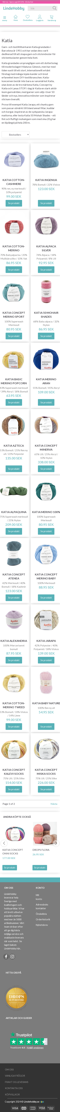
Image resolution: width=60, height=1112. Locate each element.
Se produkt (9, 867)
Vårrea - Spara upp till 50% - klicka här (17, 2)
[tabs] (51, 18)
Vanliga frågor (15, 1075)
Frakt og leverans (16, 1082)
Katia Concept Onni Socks (12, 851)
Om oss (9, 1069)
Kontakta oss (14, 1088)
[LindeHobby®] (14, 7)
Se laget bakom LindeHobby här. (13, 945)
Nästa (54, 803)
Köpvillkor (12, 1094)
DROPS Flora (40, 849)
